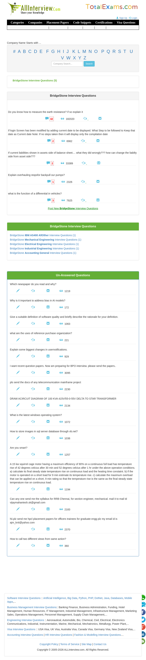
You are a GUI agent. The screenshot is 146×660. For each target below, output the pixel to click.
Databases (117, 598)
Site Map (86, 644)
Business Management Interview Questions (31, 607)
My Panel (75, 27)
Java (106, 598)
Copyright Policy (49, 644)
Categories (17, 22)
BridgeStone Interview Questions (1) (43, 235)
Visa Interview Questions (21, 629)
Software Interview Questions (24, 598)
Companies (35, 22)
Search (89, 27)
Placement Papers (58, 22)
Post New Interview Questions (73, 208)
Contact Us (100, 644)
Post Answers (58, 27)
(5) (35, 80)
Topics (100, 27)
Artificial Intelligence (54, 598)
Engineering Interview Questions (25, 620)
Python (83, 598)
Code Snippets (82, 22)
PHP (90, 598)
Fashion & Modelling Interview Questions (97, 634)
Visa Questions (126, 22)
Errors (112, 27)
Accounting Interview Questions (25, 634)
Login (132, 18)
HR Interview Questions (58, 634)
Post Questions (39, 27)
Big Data (72, 598)
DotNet (98, 598)
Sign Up (121, 18)
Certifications (103, 22)
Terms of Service (69, 644)
